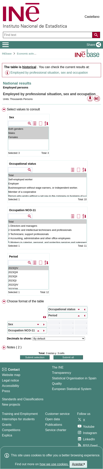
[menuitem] (51, 202)
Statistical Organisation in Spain (74, 378)
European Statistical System (71, 389)
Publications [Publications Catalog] (53, 424)
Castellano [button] (92, 16)
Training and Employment (20, 413)
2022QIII (28, 289)
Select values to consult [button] (23, 109)
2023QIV (28, 268)
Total (47, 175)
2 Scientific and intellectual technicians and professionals (47, 230)
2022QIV (28, 285)
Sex (11, 117)
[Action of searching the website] (96, 35)
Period (13, 256)
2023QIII (28, 272)
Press (6, 391)
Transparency (61, 372)
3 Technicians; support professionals (47, 234)
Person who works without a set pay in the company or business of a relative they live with (47, 196)
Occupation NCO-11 (22, 210)
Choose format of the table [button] (25, 301)
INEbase (7, 53)
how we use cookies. (54, 464)
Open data (52, 419)
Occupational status (22, 163)
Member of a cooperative (47, 192)
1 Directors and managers (47, 226)
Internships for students (18, 419)
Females (28, 137)
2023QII (28, 276)
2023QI (28, 280)
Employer (47, 183)
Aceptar (78, 464)
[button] (93, 44)
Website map (11, 375)
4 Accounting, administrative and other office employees (47, 238)
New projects (11, 404)
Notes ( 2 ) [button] (14, 347)
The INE (57, 367)
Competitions (11, 430)
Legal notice (10, 380)
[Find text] (48, 35)
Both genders (28, 129)
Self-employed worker (47, 179)
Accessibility (10, 385)
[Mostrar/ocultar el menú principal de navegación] (5, 44)
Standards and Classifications (22, 399)
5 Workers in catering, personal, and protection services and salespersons (47, 242)
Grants (6, 424)
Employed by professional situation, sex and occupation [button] (49, 72)
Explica (7, 435)
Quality (57, 383)
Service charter (55, 430)
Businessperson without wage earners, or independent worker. (47, 188)
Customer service (57, 413)
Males (28, 133)
